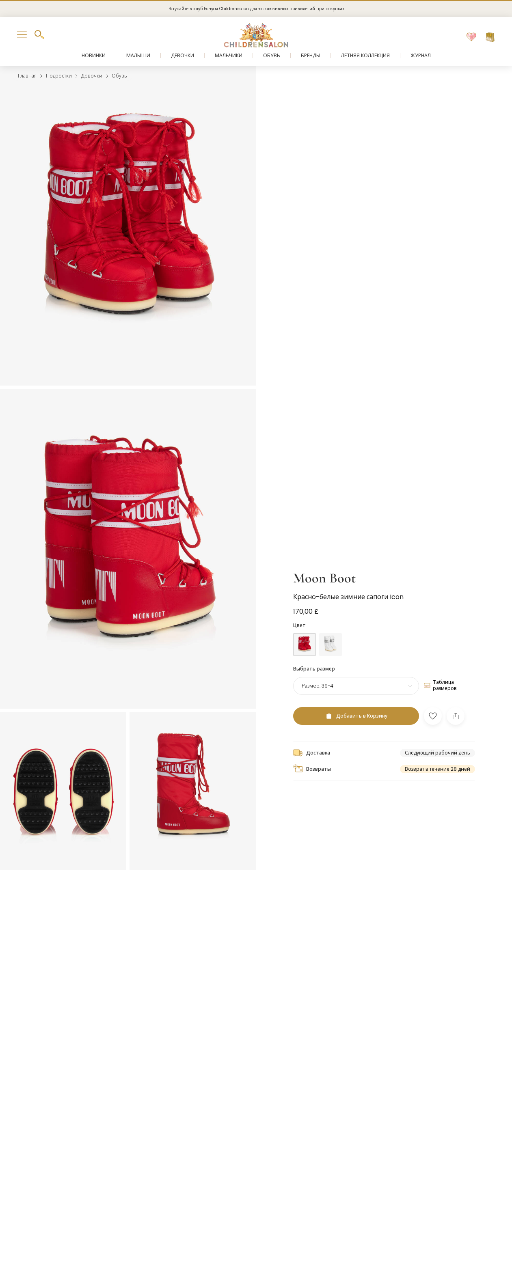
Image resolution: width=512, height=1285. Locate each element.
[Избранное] (471, 37)
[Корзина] (490, 37)
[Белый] (330, 644)
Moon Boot (324, 578)
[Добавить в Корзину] (356, 716)
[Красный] (304, 644)
